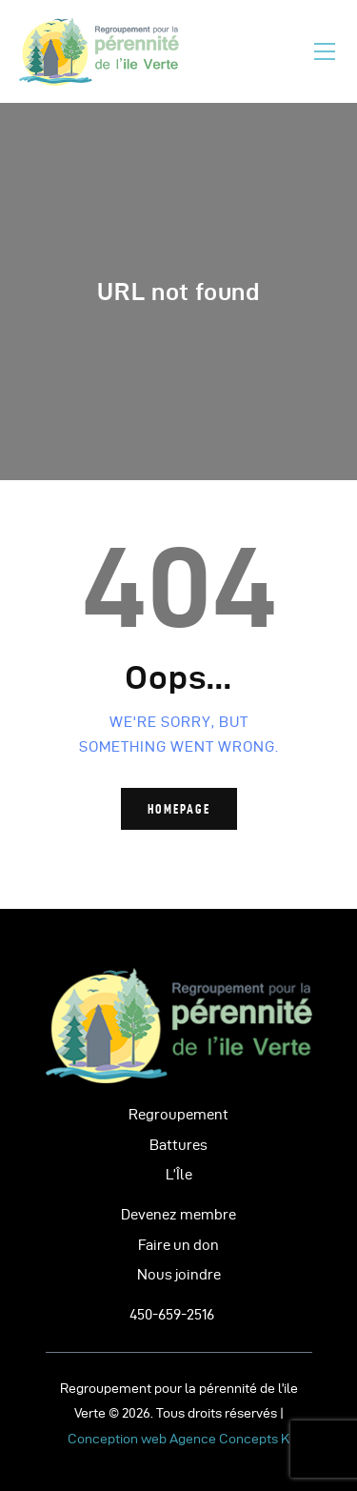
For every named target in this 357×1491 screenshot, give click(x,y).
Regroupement (178, 1114)
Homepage (179, 808)
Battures (178, 1145)
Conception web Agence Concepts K (178, 1439)
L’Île (179, 1174)
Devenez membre (178, 1214)
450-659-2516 (171, 1314)
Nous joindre (179, 1274)
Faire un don (178, 1245)
